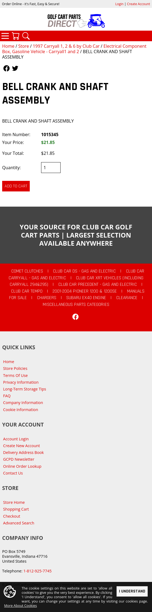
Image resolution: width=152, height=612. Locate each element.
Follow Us (6, 68)
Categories (5, 36)
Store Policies (15, 368)
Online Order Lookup (22, 466)
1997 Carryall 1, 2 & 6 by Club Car (66, 46)
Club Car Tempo (26, 291)
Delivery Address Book (23, 452)
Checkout (11, 516)
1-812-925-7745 (37, 570)
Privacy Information (21, 382)
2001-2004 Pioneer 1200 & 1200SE (84, 291)
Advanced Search (18, 523)
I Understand (132, 591)
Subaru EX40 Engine (86, 298)
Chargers (46, 298)
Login (119, 4)
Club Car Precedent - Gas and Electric (97, 284)
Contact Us (13, 473)
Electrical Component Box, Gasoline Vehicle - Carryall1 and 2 (74, 49)
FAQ (7, 395)
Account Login (16, 438)
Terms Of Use (15, 375)
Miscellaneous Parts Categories (76, 304)
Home (8, 46)
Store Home (14, 502)
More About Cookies (20, 605)
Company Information (23, 402)
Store (23, 46)
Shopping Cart (16, 509)
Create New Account (21, 445)
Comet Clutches (27, 271)
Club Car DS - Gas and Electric (84, 271)
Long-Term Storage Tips (24, 389)
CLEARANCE (126, 298)
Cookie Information (20, 409)
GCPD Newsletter (18, 459)
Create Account (138, 4)
